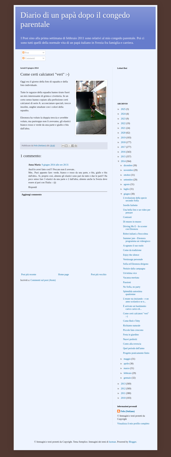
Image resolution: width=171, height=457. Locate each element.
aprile (126, 363)
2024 (123, 114)
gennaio (128, 378)
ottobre (127, 175)
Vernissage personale (133, 259)
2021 (123, 128)
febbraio (128, 373)
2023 (123, 118)
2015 (123, 156)
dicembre (128, 165)
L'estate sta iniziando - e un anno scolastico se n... (136, 300)
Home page (63, 274)
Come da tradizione (132, 250)
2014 (123, 161)
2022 (123, 123)
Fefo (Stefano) (128, 411)
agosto (127, 184)
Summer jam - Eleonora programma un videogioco (136, 239)
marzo (127, 368)
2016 (123, 152)
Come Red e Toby (131, 321)
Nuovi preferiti (130, 339)
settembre (128, 179)
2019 (123, 137)
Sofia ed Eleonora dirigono (135, 264)
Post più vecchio (98, 274)
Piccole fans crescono (133, 330)
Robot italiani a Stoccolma (135, 234)
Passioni (127, 282)
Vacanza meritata (131, 277)
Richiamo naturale (131, 325)
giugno (127, 194)
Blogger (132, 442)
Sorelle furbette (130, 205)
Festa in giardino (131, 334)
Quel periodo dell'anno (133, 348)
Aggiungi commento (32, 194)
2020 (123, 133)
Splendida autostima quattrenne (132, 293)
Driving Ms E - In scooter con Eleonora (135, 228)
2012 (123, 388)
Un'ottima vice (130, 273)
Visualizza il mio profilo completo (133, 423)
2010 (123, 398)
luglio (127, 189)
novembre (128, 170)
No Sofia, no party (131, 287)
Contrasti (127, 217)
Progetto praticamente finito (136, 353)
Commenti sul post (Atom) (43, 280)
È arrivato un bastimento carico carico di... (134, 307)
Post (25, 52)
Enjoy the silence (131, 255)
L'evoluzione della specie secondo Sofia (135, 199)
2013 (123, 383)
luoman (112, 442)
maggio (127, 359)
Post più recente (28, 274)
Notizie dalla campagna (134, 268)
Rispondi (32, 187)
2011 (123, 393)
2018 (123, 142)
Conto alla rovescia (132, 344)
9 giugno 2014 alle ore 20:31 (55, 165)
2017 (123, 147)
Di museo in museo (132, 221)
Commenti (28, 58)
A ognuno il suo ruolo (133, 245)
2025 (123, 109)
